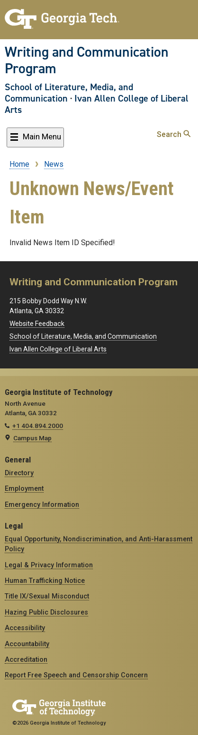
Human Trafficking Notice (45, 580)
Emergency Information (42, 504)
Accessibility (25, 628)
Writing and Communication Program (87, 60)
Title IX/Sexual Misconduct (47, 596)
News (53, 164)
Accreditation (26, 659)
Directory (19, 473)
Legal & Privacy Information (49, 565)
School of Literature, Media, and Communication (69, 92)
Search (173, 134)
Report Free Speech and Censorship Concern (76, 675)
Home (19, 164)
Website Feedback (36, 323)
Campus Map (32, 438)
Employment (24, 488)
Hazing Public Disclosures (46, 612)
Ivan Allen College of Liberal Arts (97, 104)
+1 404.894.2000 (37, 425)
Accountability (27, 644)
